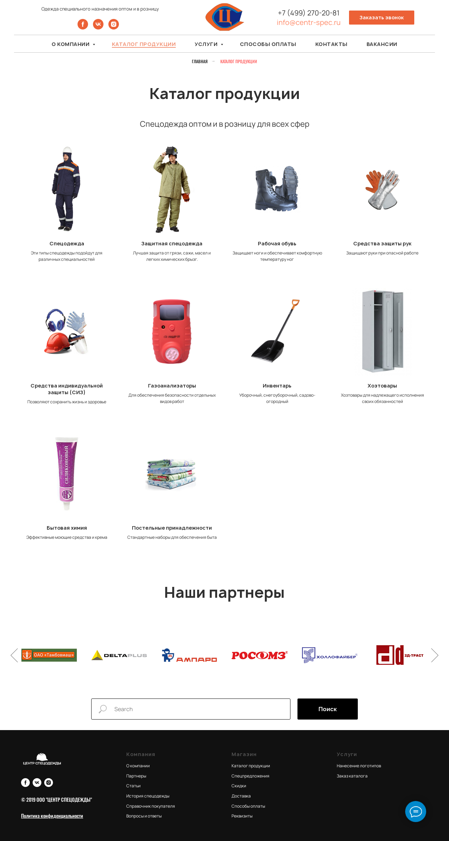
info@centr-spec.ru (309, 22)
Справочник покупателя (150, 806)
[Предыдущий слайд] (14, 655)
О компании (71, 44)
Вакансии (382, 44)
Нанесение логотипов (359, 766)
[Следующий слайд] (434, 655)
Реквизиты (242, 816)
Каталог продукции (144, 44)
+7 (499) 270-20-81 (309, 13)
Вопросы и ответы (144, 816)
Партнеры (136, 776)
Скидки (239, 786)
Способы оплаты (268, 44)
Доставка (241, 796)
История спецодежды (147, 796)
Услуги (207, 44)
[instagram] (113, 28)
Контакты (331, 44)
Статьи (133, 786)
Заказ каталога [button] (352, 776)
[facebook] (83, 28)
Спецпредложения (250, 776)
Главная (200, 61)
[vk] (98, 28)
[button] (381, 18)
